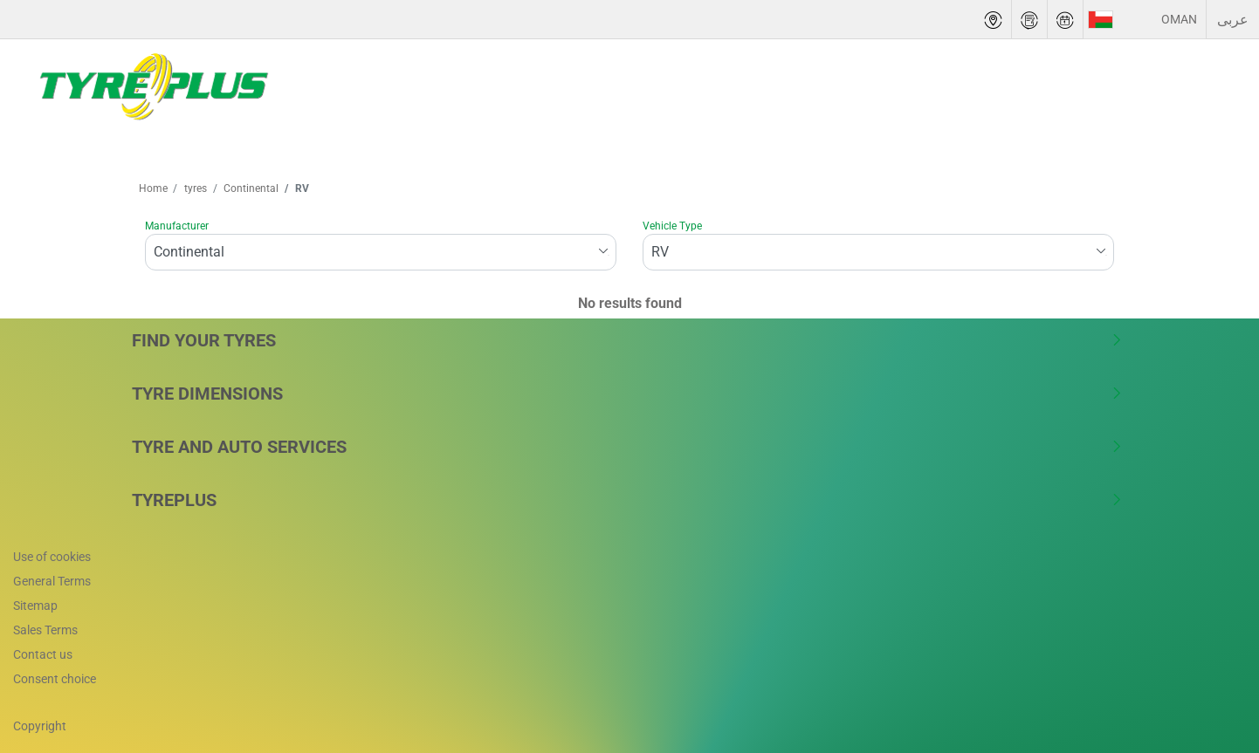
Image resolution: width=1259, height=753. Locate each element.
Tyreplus (627, 500)
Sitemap (35, 606)
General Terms (52, 581)
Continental (250, 188)
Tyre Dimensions (627, 393)
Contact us (42, 654)
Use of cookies (52, 557)
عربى (1233, 19)
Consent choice (54, 679)
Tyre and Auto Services (627, 446)
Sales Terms (45, 630)
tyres (194, 188)
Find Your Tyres (627, 340)
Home (153, 188)
